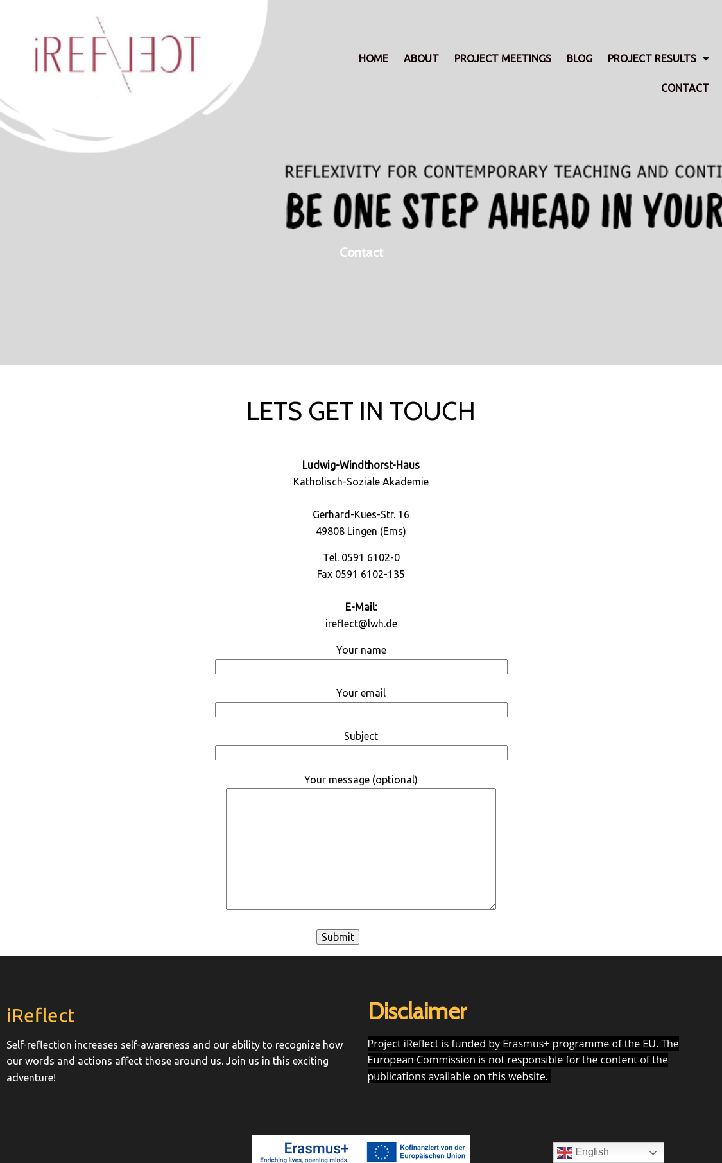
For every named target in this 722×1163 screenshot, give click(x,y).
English (583, 1152)
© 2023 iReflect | (320, 1129)
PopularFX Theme (401, 1129)
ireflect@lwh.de (361, 621)
